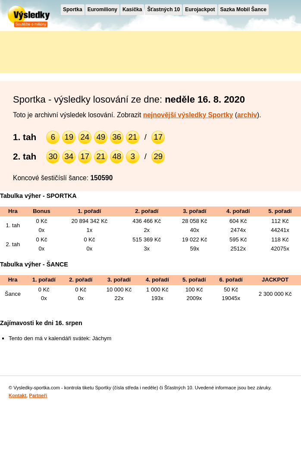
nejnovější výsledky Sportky (188, 115)
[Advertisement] (78, 50)
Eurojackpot (200, 9)
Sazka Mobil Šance (243, 9)
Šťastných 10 (163, 9)
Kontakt (17, 395)
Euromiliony (102, 9)
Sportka (72, 9)
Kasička (132, 9)
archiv (247, 115)
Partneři (38, 395)
